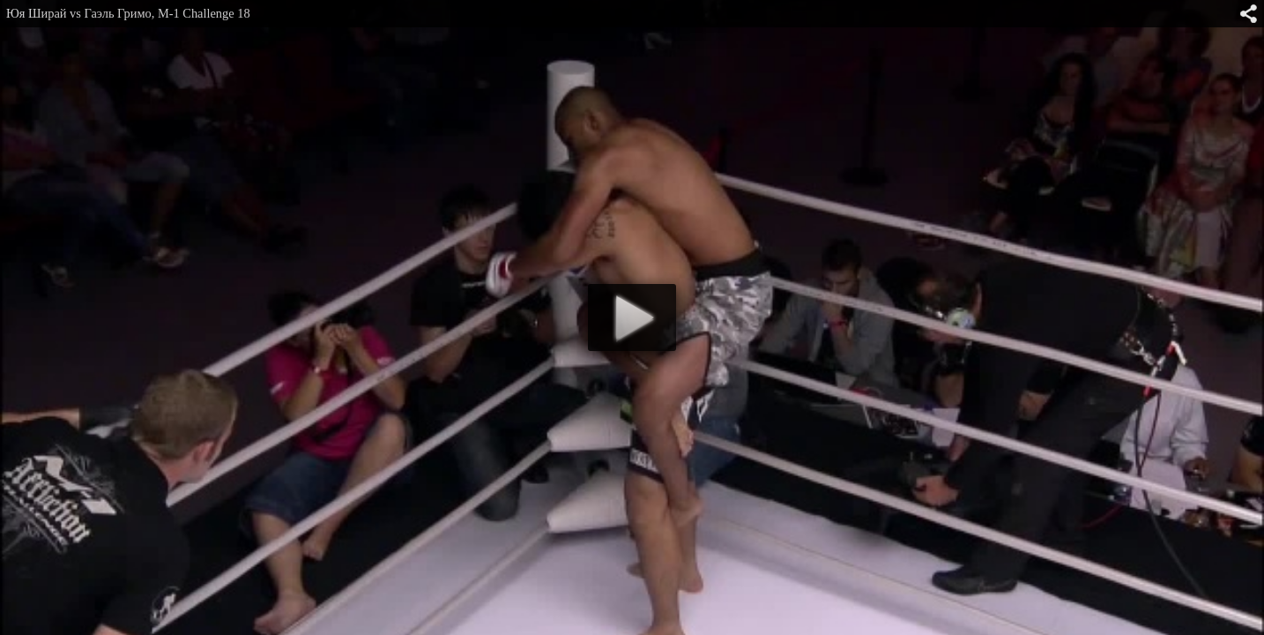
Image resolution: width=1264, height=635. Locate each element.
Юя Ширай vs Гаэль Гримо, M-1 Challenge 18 (128, 13)
